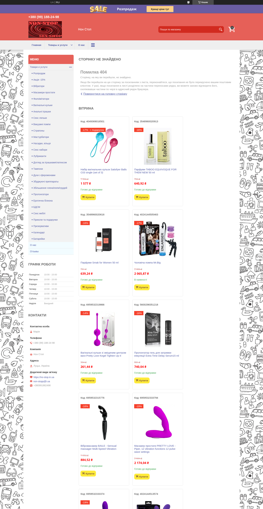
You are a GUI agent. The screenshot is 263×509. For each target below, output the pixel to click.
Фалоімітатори (41, 98)
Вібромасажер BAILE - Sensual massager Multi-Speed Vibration (98, 357)
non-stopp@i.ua (41, 381)
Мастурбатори (41, 137)
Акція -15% (39, 79)
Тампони (38, 168)
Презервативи (41, 226)
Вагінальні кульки (42, 105)
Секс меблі (39, 213)
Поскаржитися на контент (123, 506)
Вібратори (38, 86)
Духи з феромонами (44, 175)
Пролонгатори (41, 194)
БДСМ (36, 207)
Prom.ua (147, 503)
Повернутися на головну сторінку (105, 93)
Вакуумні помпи (41, 124)
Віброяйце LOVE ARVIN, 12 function (207, 451)
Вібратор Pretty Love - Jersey (203, 355)
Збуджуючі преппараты (46, 181)
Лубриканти (39, 156)
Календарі (38, 232)
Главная (36, 45)
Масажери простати (44, 92)
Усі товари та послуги (155, 486)
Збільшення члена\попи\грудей (50, 188)
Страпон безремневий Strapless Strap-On (103, 453)
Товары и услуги (57, 45)
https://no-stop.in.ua (44, 377)
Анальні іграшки (42, 111)
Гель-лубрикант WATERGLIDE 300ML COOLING (155, 453)
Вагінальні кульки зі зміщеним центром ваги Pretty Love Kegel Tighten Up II (156, 264)
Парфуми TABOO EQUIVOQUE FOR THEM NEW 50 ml (155, 171)
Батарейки (39, 238)
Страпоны (38, 130)
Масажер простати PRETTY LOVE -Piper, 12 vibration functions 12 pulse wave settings (154, 358)
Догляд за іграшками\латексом (50, 162)
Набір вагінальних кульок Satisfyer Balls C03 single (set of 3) (104, 171)
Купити (90, 197)
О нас (81, 45)
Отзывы (34, 251)
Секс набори (40, 149)
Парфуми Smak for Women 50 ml (206, 169)
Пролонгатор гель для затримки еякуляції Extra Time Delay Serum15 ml (209, 264)
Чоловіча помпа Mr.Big (94, 262)
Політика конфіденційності (149, 506)
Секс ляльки (40, 118)
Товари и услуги (38, 67)
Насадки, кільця (42, 143)
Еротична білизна (43, 200)
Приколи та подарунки (45, 219)
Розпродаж (39, 73)
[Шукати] (220, 29)
